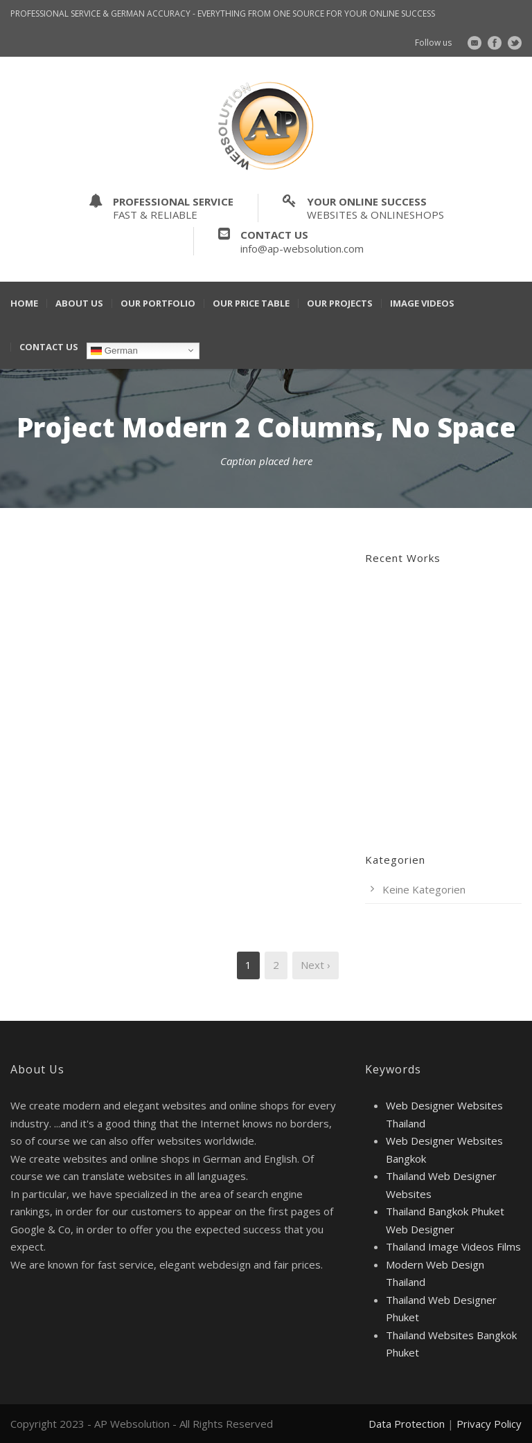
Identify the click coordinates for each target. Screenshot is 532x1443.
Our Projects (340, 303)
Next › (315, 965)
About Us (79, 303)
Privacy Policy (489, 1424)
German (114, 350)
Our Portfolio (158, 303)
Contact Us (48, 347)
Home (24, 303)
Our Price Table (251, 303)
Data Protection (407, 1424)
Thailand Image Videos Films (453, 1246)
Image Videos (422, 303)
